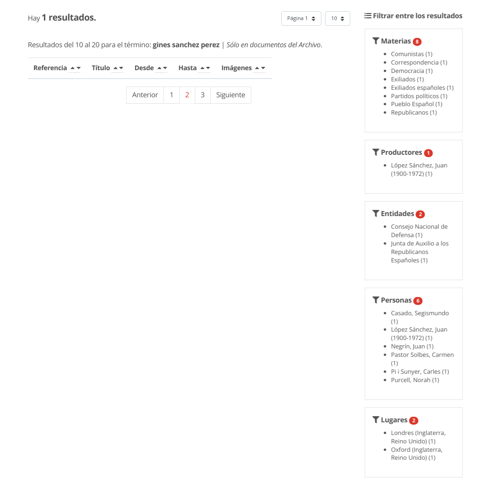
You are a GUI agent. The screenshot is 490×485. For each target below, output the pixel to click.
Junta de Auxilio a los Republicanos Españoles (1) (422, 251)
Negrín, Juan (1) (414, 346)
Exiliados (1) (409, 79)
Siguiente (230, 95)
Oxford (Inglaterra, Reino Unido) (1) (419, 453)
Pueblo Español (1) (419, 104)
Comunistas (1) (414, 54)
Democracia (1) (414, 70)
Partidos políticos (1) (421, 96)
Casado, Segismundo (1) (422, 317)
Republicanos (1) (416, 112)
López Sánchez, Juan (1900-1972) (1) (421, 169)
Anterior (145, 95)
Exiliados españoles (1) (424, 87)
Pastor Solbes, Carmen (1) (424, 358)
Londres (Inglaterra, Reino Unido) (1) (420, 436)
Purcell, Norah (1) (417, 380)
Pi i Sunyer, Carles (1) (422, 371)
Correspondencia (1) (421, 62)
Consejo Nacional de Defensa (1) (421, 230)
